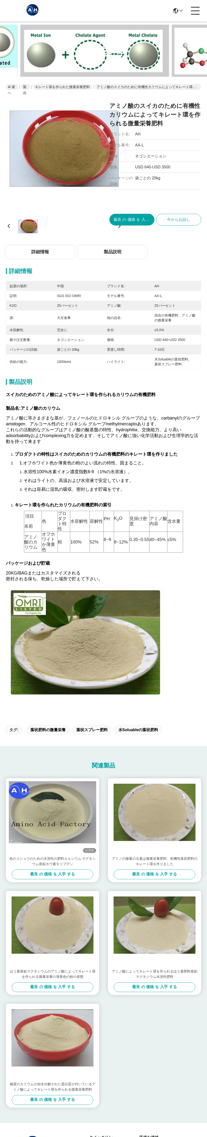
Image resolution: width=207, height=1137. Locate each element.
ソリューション (101, 1065)
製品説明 (112, 251)
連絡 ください (101, 1088)
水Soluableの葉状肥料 (138, 615)
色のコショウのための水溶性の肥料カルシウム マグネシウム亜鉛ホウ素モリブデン (52, 746)
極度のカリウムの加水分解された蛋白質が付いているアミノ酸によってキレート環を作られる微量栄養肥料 (52, 972)
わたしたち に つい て (101, 1040)
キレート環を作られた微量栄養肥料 (62, 87)
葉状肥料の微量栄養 (48, 615)
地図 (35, 1116)
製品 (24, 87)
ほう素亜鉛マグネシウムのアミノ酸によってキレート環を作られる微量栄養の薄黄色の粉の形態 (52, 859)
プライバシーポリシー (16, 1119)
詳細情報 (40, 251)
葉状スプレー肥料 (92, 615)
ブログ (95, 1078)
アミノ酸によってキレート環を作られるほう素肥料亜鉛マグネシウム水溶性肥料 (154, 859)
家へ (11, 87)
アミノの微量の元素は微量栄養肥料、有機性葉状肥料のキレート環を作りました (154, 746)
